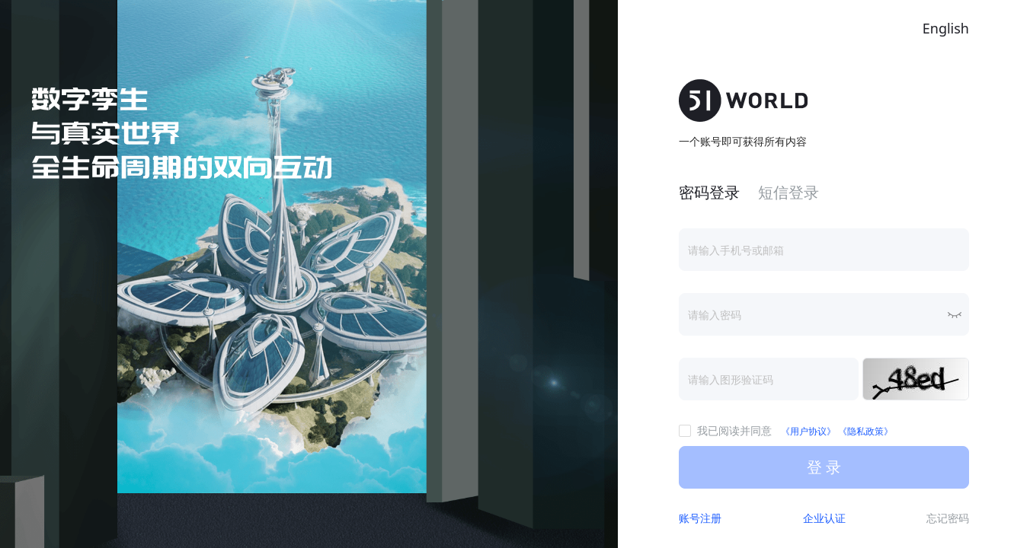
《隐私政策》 (865, 431)
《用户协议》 (809, 431)
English (946, 28)
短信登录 (788, 192)
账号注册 (700, 518)
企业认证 (824, 518)
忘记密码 (947, 518)
